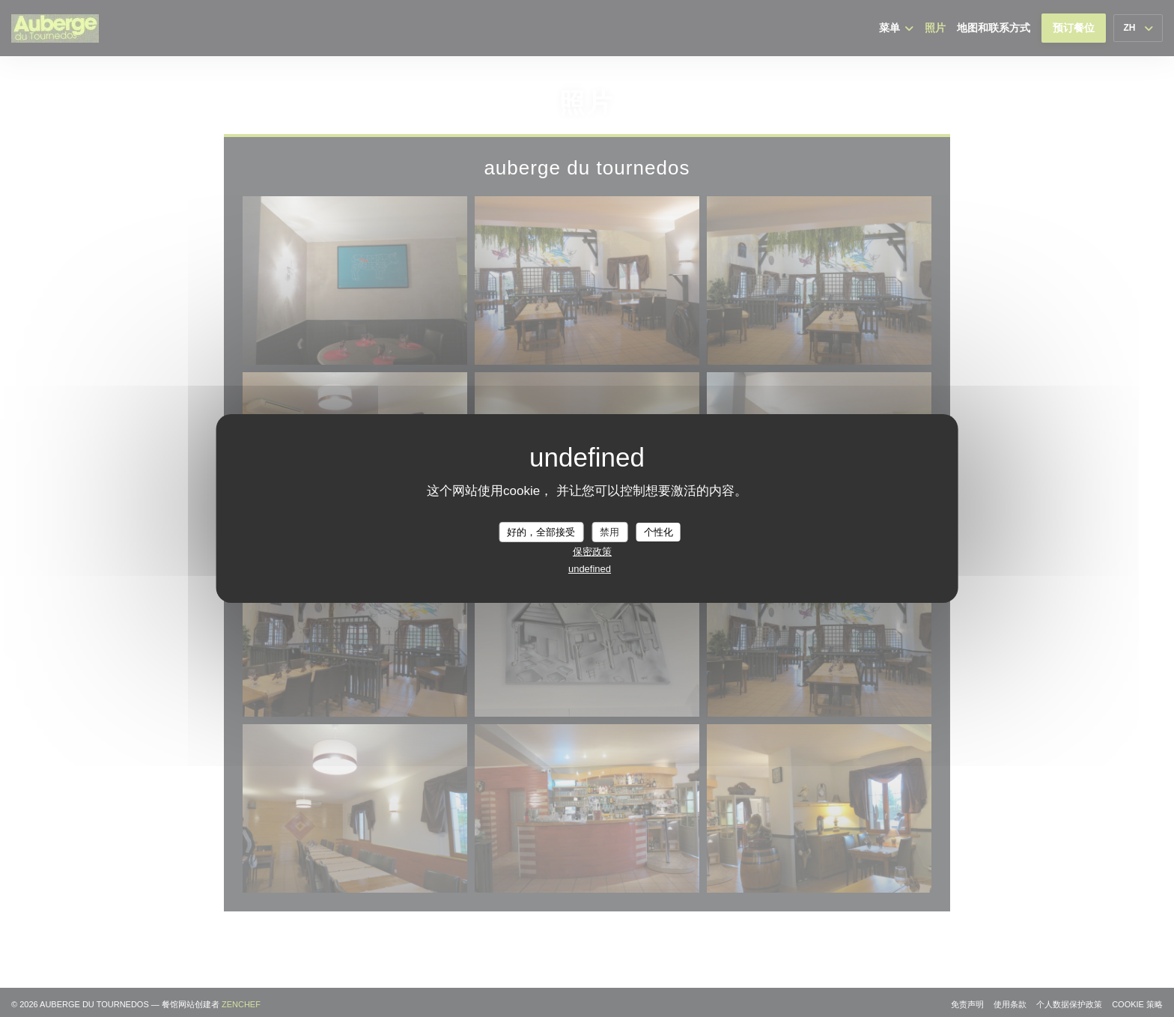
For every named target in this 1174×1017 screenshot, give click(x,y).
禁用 (609, 531)
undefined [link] (589, 568)
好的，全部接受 (541, 531)
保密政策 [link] (592, 551)
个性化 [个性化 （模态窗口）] (658, 531)
